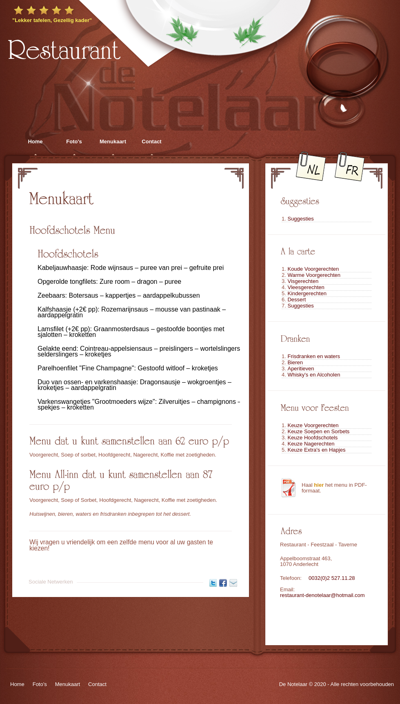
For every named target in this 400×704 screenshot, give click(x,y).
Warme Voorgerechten (313, 275)
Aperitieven (300, 368)
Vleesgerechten (305, 287)
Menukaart (113, 141)
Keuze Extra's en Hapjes (316, 450)
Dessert (296, 299)
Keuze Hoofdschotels (312, 437)
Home (35, 141)
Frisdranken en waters (313, 356)
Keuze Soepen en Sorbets (318, 431)
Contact (151, 141)
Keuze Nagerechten (310, 444)
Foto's (74, 141)
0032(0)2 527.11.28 (332, 578)
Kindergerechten (306, 293)
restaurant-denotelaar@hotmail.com (322, 595)
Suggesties (300, 219)
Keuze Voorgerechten (312, 425)
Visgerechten (302, 281)
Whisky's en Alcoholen (313, 375)
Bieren (295, 362)
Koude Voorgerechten (313, 269)
